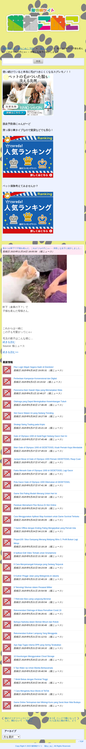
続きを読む (9, 342)
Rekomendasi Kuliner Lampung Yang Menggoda (35, 633)
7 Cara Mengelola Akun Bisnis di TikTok (31, 691)
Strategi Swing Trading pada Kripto (29, 424)
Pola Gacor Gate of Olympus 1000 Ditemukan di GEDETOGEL (42, 482)
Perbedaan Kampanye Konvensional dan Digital (35, 378)
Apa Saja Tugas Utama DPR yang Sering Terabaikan (37, 645)
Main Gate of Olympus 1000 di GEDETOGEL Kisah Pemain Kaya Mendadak (48, 447)
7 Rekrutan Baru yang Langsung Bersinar (32, 599)
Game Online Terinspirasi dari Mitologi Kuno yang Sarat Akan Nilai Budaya (47, 702)
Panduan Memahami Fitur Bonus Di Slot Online (35, 505)
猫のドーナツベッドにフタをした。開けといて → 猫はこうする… (19, 719)
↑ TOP (80, 741)
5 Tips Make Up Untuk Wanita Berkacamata (33, 668)
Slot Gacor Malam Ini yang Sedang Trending (33, 413)
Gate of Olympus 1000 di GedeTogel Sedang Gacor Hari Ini (40, 436)
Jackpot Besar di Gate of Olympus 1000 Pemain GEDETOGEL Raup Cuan (47, 459)
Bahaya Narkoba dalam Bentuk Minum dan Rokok (36, 622)
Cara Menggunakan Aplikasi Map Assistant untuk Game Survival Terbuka (46, 516)
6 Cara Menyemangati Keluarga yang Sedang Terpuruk (38, 564)
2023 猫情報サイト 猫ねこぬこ (40, 746)
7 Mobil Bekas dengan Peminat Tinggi (31, 679)
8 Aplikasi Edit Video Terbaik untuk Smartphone (35, 553)
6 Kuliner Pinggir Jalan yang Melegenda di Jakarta (36, 576)
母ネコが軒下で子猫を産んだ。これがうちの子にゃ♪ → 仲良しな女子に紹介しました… (42, 248)
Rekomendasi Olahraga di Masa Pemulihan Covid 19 (37, 610)
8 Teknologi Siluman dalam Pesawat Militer (33, 587)
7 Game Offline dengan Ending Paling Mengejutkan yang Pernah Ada (45, 528)
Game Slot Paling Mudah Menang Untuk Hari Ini (35, 493)
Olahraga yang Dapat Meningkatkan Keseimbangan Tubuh (40, 401)
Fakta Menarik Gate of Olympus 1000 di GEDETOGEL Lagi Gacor (43, 470)
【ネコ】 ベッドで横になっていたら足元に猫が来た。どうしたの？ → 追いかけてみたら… (61, 719)
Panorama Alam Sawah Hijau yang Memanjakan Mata (38, 390)
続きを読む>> (10, 352)
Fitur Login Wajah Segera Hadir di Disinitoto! (33, 367)
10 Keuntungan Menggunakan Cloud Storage (34, 656)
